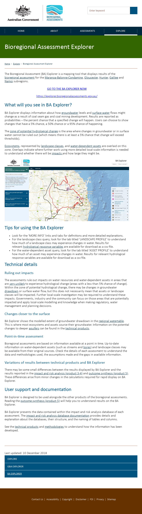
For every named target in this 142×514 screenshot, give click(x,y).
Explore (120, 30)
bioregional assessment (20, 77)
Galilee (113, 77)
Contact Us (37, 499)
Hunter (103, 77)
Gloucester (91, 77)
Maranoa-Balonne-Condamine (64, 77)
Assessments (87, 30)
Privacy (100, 499)
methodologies (54, 426)
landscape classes (52, 146)
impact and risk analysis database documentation (57, 415)
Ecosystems (12, 146)
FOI (91, 499)
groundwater (70, 113)
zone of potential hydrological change (34, 131)
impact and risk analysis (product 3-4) (58, 373)
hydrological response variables (43, 246)
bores (87, 347)
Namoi (9, 81)
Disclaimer (81, 499)
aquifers (34, 328)
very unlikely (17, 283)
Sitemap (111, 499)
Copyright (67, 499)
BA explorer (14, 473)
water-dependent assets (85, 146)
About (54, 30)
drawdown (11, 291)
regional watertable (111, 321)
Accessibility (52, 499)
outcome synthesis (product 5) (108, 373)
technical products (77, 328)
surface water (101, 113)
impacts (57, 153)
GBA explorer (15, 466)
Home (21, 30)
